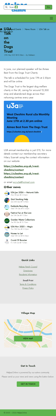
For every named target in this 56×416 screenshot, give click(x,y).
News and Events (13, 29)
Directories (28, 270)
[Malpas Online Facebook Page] (16, 7)
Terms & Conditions (28, 284)
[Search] (25, 7)
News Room (30, 29)
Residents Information (28, 274)
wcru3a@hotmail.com (24, 182)
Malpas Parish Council (28, 266)
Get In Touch (28, 384)
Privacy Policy (28, 288)
